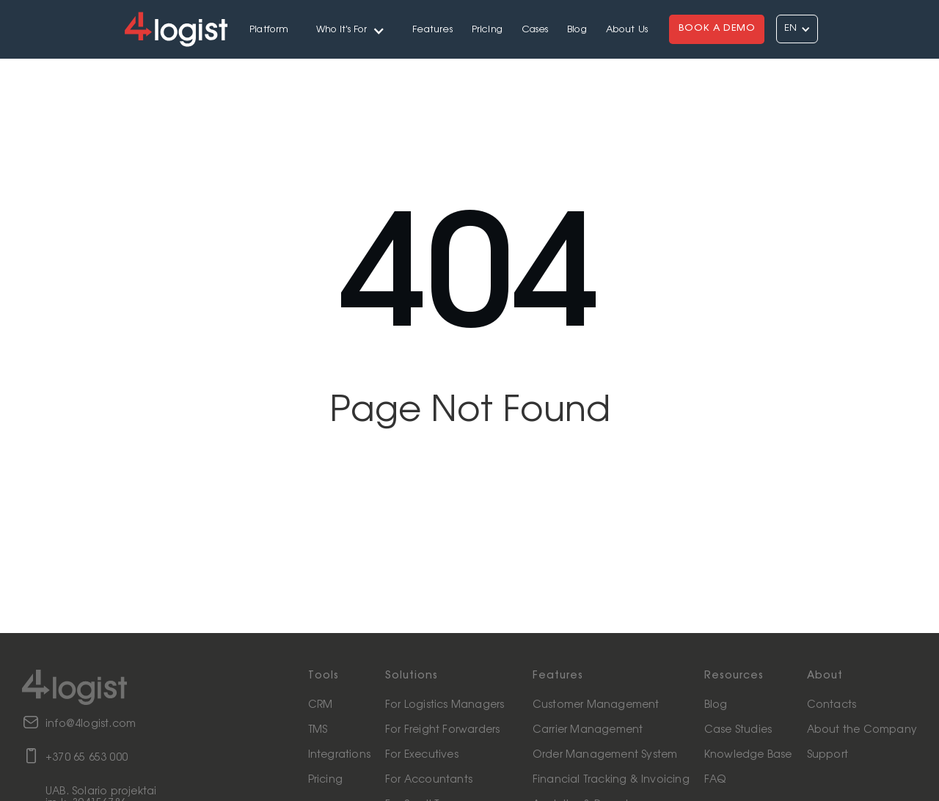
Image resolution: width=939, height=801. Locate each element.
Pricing (487, 29)
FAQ (715, 780)
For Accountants (428, 780)
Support (827, 755)
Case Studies (738, 730)
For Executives (421, 755)
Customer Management (596, 705)
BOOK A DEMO (717, 28)
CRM (320, 705)
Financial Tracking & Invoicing (611, 780)
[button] (351, 29)
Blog (577, 29)
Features (432, 29)
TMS (318, 730)
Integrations (339, 755)
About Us (627, 29)
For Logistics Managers (444, 705)
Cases (535, 29)
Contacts (832, 705)
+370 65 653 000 (86, 758)
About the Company (862, 730)
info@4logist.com (90, 724)
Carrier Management (588, 730)
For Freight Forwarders (442, 730)
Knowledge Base (748, 755)
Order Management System (605, 755)
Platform (269, 29)
